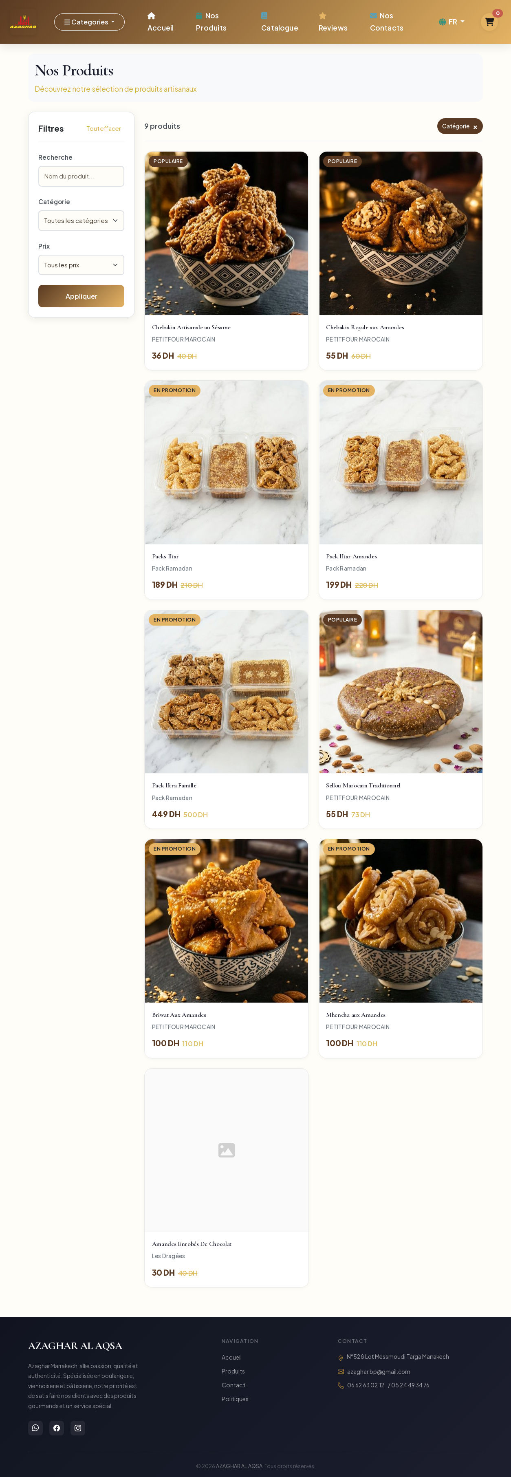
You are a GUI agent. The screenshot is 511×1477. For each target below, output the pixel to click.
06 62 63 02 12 (366, 1385)
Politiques (235, 1398)
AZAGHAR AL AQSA (75, 1345)
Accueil (161, 22)
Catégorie (54, 201)
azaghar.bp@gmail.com (378, 1371)
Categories (87, 22)
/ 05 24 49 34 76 (409, 1385)
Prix (44, 246)
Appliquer (81, 296)
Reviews (333, 22)
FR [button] (449, 21)
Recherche (55, 157)
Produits (233, 1371)
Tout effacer (103, 128)
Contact (233, 1385)
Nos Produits (211, 21)
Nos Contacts (386, 21)
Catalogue (279, 22)
